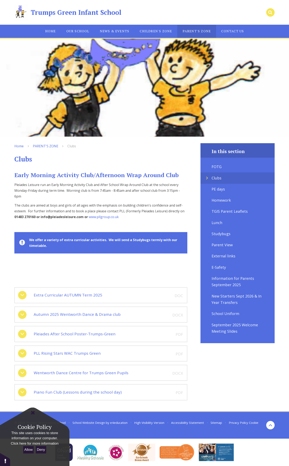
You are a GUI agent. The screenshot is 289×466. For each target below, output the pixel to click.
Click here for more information (35, 443)
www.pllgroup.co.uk (104, 217)
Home (19, 146)
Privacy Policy (238, 423)
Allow (28, 450)
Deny (41, 450)
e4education (119, 423)
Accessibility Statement (187, 423)
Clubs (71, 146)
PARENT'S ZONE (45, 146)
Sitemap (216, 423)
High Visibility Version (149, 423)
